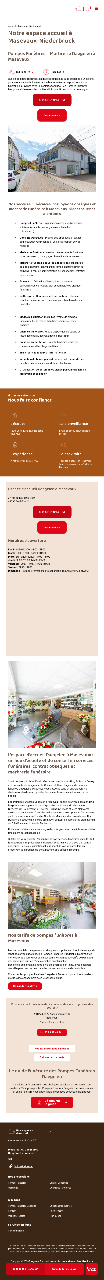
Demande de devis (92, 1269)
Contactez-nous (52, 115)
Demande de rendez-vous (64, 1269)
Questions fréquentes (61, 1203)
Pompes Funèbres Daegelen (22, 1203)
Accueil (12, 26)
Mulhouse (89, 1248)
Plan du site (55, 1213)
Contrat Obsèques (59, 1180)
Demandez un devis (25, 986)
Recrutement (56, 1208)
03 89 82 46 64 (52, 100)
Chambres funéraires (60, 1185)
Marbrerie (13, 1185)
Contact (12, 1208)
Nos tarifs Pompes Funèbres (52, 1048)
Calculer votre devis (52, 1057)
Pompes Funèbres (17, 1180)
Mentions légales (16, 1213)
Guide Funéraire (16, 1228)
